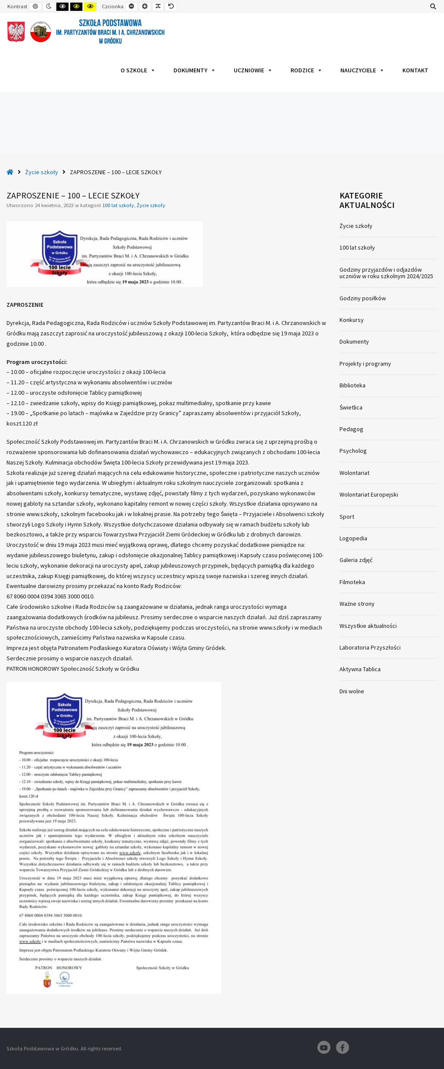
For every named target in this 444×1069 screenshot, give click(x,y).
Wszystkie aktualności (368, 626)
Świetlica (351, 407)
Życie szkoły (41, 172)
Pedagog (351, 429)
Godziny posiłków (363, 298)
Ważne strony (357, 604)
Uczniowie (253, 70)
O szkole (138, 70)
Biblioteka (353, 385)
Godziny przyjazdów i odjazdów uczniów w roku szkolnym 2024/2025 (386, 273)
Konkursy (352, 320)
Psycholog (353, 451)
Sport (347, 516)
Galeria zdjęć (356, 560)
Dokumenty (194, 70)
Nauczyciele (362, 70)
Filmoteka (352, 582)
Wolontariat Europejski (369, 494)
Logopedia (353, 538)
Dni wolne (352, 691)
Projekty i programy (365, 363)
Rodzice (307, 70)
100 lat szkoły (118, 205)
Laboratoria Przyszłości (370, 647)
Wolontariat (354, 473)
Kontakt (415, 70)
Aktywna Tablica (360, 669)
